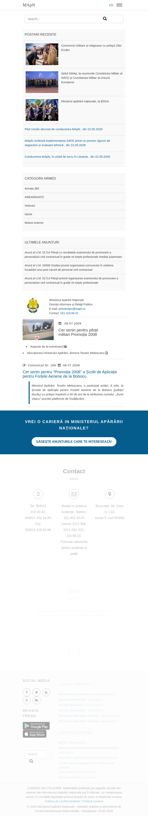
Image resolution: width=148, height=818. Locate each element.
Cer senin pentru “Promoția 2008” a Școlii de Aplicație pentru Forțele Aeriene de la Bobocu (70, 374)
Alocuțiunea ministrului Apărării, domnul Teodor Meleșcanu (67, 353)
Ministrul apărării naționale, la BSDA (85, 101)
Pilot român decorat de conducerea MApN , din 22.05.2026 (63, 129)
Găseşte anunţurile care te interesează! (74, 441)
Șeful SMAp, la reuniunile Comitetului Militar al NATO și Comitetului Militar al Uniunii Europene (92, 78)
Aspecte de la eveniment (48, 346)
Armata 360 (32, 188)
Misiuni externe (34, 222)
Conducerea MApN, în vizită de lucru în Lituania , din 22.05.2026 (67, 156)
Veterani (30, 205)
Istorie (28, 214)
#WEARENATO (34, 197)
